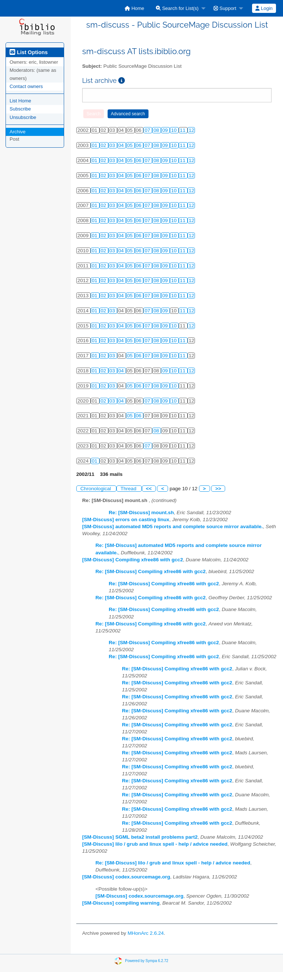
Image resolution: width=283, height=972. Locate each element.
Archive (17, 131)
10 (174, 130)
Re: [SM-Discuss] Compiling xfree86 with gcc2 (150, 571)
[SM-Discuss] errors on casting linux (125, 519)
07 (147, 130)
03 (112, 145)
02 (104, 145)
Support (224, 8)
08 (156, 130)
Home (134, 8)
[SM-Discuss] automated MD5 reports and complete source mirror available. (172, 526)
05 (130, 145)
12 (191, 130)
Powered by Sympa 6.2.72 (146, 961)
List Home (20, 100)
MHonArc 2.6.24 (145, 933)
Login (263, 8)
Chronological (96, 488)
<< (149, 488)
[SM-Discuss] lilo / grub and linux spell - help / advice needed (154, 844)
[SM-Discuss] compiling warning (121, 903)
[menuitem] (134, 8)
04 (121, 145)
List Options (29, 52)
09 (165, 130)
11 (183, 130)
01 (95, 145)
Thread (129, 488)
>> (218, 488)
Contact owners (26, 86)
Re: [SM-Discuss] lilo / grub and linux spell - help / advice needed (172, 863)
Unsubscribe (23, 117)
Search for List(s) (177, 8)
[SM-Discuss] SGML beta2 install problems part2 (140, 837)
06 (139, 145)
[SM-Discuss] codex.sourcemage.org (126, 877)
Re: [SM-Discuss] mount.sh (141, 512)
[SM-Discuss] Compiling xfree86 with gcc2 (132, 559)
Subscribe (20, 109)
